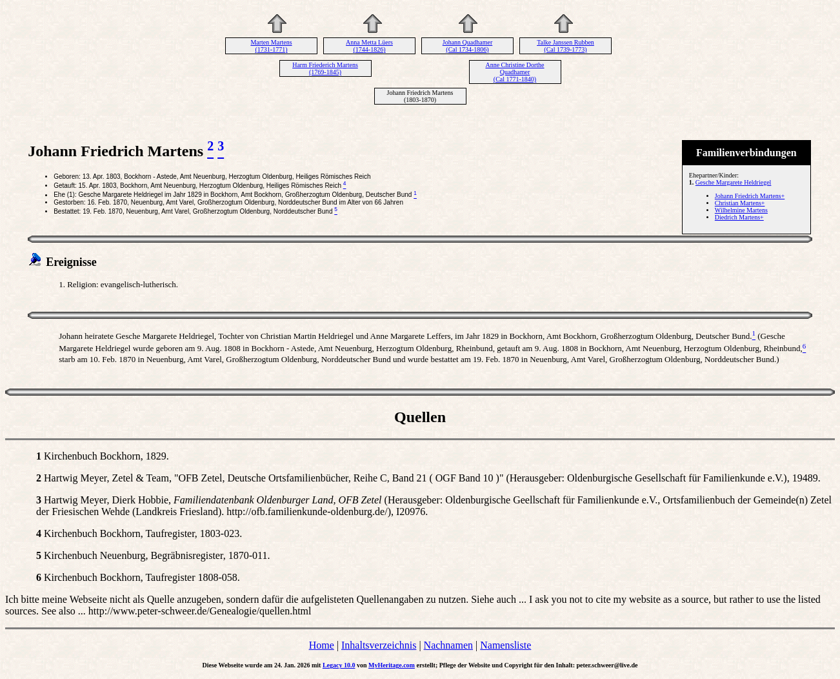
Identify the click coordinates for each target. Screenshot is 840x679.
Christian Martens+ (740, 203)
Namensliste (505, 645)
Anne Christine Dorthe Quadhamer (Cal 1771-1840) (514, 72)
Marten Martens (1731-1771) (271, 46)
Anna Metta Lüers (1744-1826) (369, 46)
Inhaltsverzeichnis (378, 645)
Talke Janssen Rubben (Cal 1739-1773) (565, 46)
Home (321, 645)
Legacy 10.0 (339, 665)
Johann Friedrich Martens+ (750, 195)
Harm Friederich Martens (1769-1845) (325, 68)
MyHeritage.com (391, 665)
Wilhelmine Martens (741, 210)
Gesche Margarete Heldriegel (733, 182)
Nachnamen (448, 645)
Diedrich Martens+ (739, 217)
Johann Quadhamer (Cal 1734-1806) (467, 46)
